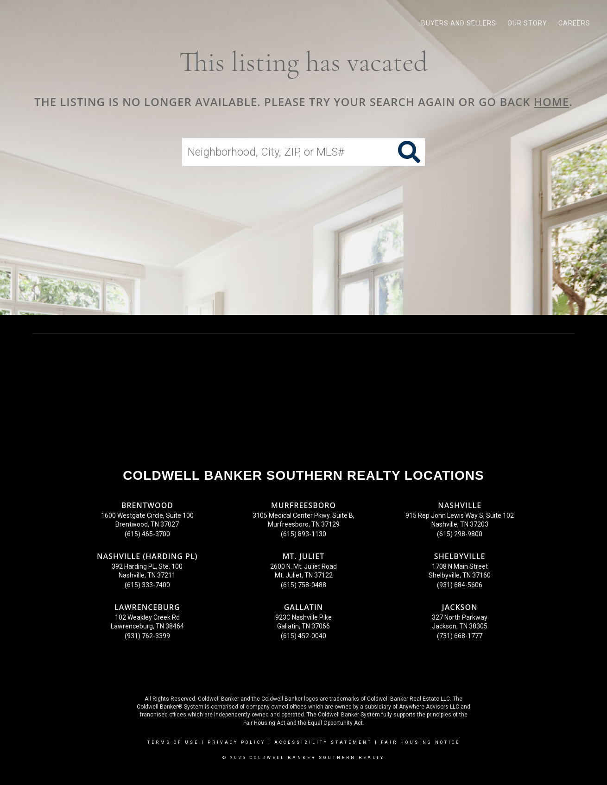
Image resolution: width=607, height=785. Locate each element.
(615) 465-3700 (147, 534)
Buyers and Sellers (458, 23)
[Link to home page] (12, 23)
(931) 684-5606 (459, 585)
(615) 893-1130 (303, 534)
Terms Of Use (173, 742)
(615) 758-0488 (303, 585)
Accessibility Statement (323, 742)
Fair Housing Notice (420, 742)
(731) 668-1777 (459, 636)
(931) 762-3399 (147, 636)
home (551, 101)
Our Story (527, 23)
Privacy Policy (237, 742)
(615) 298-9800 (459, 534)
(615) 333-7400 (147, 585)
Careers (574, 23)
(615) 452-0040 (303, 636)
